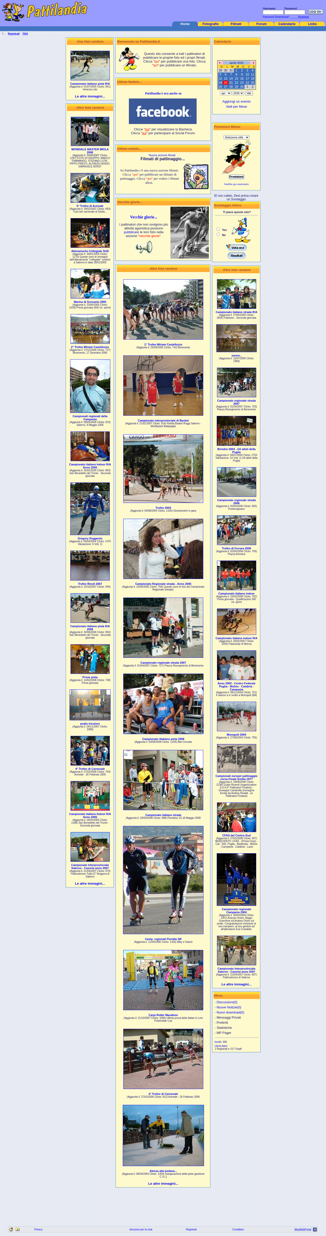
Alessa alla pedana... (163, 1170)
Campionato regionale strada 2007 (163, 662)
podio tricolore (90, 723)
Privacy (38, 1229)
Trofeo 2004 (163, 507)
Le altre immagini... (90, 96)
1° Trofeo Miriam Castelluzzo (163, 344)
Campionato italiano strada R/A (236, 312)
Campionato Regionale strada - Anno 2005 (163, 583)
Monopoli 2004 (236, 734)
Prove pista (90, 677)
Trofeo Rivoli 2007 (90, 583)
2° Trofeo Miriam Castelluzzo (90, 347)
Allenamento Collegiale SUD (90, 251)
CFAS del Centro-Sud (236, 835)
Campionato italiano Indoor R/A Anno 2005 (90, 466)
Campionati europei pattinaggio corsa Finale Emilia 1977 (236, 777)
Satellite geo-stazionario (236, 184)
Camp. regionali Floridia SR (163, 939)
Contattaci (238, 1229)
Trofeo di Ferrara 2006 (236, 548)
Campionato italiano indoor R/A (236, 638)
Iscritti (218, 1042)
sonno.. (236, 355)
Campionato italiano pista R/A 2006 (90, 628)
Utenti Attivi (221, 1046)
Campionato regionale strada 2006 (236, 502)
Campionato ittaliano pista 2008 (163, 738)
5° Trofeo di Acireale (90, 205)
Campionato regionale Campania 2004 (236, 911)
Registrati (191, 1229)
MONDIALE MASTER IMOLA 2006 (90, 151)
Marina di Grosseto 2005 (90, 301)
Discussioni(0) (226, 1002)
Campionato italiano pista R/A (90, 83)
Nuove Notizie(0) (228, 1007)
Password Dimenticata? (276, 17)
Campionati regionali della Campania (90, 418)
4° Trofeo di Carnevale (90, 768)
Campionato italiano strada (163, 815)
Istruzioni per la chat (140, 1229)
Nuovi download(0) (230, 1012)
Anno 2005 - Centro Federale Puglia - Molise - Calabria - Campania (236, 686)
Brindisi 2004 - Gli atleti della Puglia (237, 451)
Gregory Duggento (90, 538)
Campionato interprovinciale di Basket (163, 420)
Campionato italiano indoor (236, 593)
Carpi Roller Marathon (163, 1015)
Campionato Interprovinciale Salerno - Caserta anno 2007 (90, 866)
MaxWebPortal (303, 1229)
